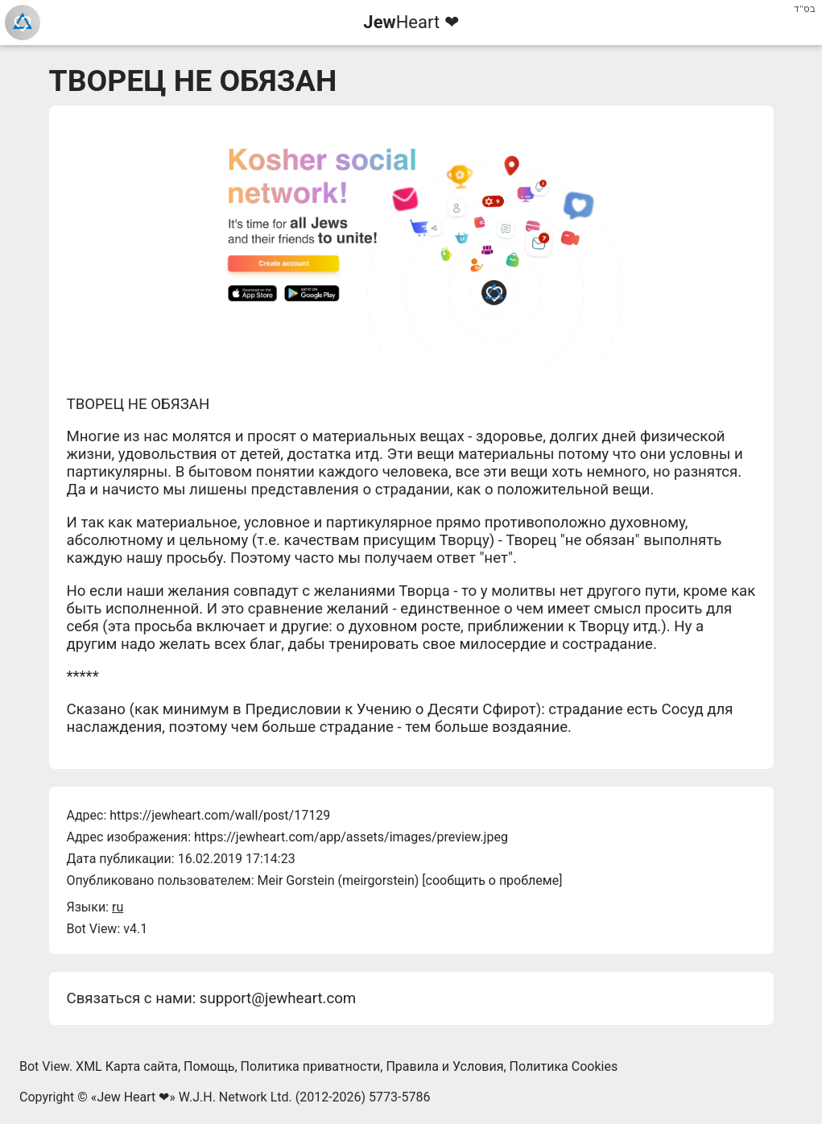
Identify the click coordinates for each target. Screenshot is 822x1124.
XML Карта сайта (127, 1066)
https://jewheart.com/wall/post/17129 (219, 815)
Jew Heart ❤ (133, 1097)
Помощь (209, 1066)
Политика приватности (311, 1066)
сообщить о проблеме (493, 880)
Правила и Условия (444, 1066)
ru (117, 907)
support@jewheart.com (278, 998)
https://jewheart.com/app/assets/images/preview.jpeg (351, 837)
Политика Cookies (564, 1066)
